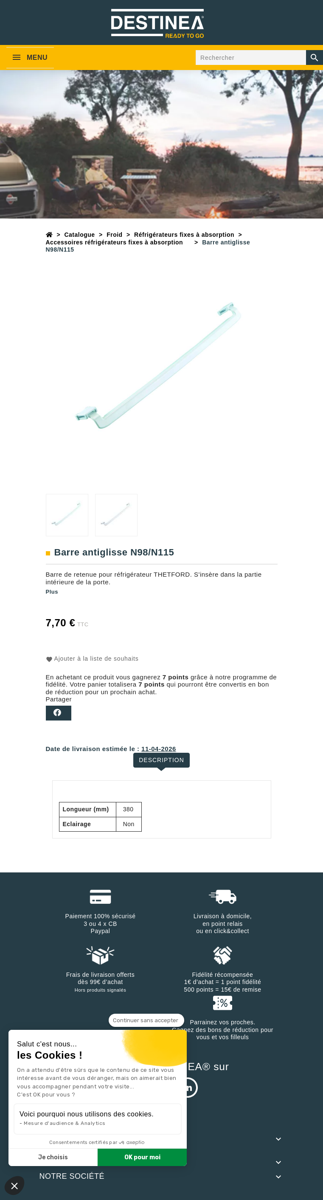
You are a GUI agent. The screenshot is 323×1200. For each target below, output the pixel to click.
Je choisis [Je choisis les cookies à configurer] (53, 1157)
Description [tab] (161, 760)
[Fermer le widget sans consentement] (146, 1020)
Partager (58, 713)
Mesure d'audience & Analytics (65, 1123)
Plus (52, 592)
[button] (14, 1185)
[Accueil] (49, 234)
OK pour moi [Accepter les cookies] (142, 1157)
